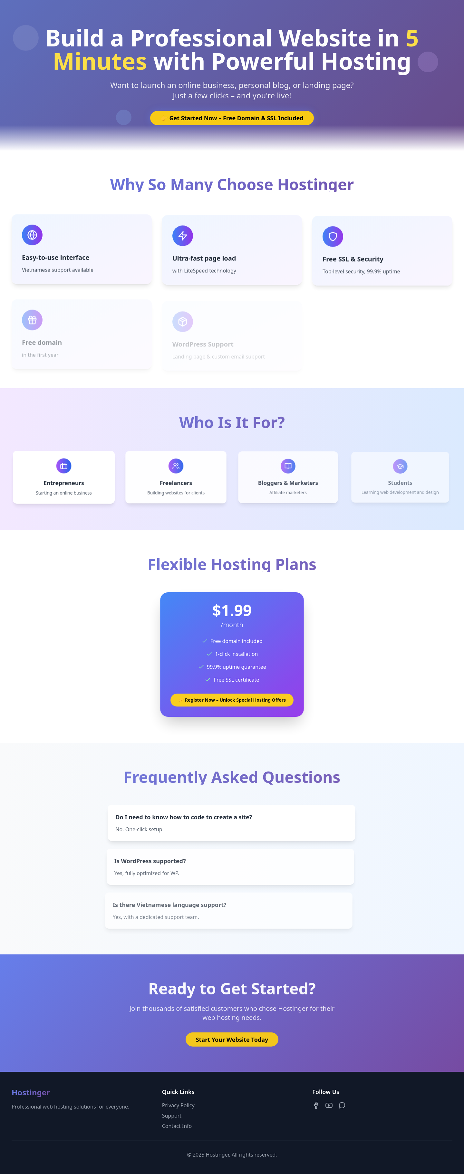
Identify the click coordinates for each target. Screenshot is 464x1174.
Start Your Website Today (232, 1041)
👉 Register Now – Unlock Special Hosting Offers (232, 699)
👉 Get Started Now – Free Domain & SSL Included (231, 118)
